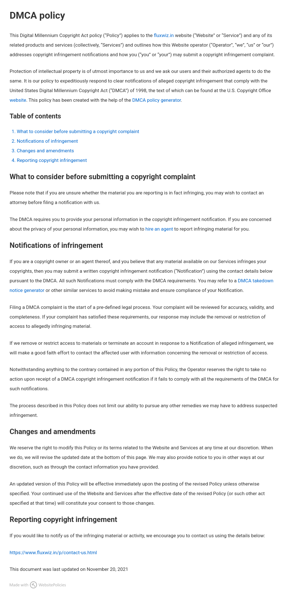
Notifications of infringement (47, 141)
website (18, 100)
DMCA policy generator (156, 100)
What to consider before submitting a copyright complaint (78, 131)
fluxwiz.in (164, 35)
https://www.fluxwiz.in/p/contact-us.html (53, 552)
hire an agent (159, 229)
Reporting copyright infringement (52, 160)
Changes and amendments (45, 150)
